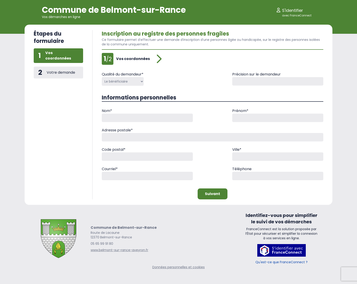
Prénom (240, 110)
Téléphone (242, 169)
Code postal (113, 149)
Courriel (110, 169)
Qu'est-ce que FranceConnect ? (281, 262)
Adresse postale (117, 130)
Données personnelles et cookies (178, 267)
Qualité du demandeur (122, 74)
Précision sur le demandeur (256, 74)
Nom (107, 110)
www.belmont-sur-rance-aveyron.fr (119, 250)
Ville (236, 149)
